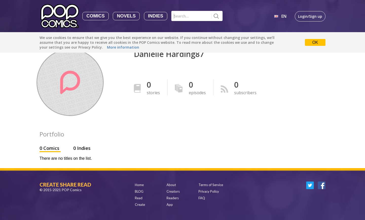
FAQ (201, 198)
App (170, 205)
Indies (155, 15)
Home (139, 185)
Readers (173, 198)
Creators (173, 191)
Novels (126, 15)
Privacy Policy (208, 191)
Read (138, 198)
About (171, 185)
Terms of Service (210, 185)
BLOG (139, 191)
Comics (95, 15)
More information (123, 47)
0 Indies (81, 148)
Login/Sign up (310, 16)
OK (315, 42)
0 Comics (50, 148)
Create (140, 205)
